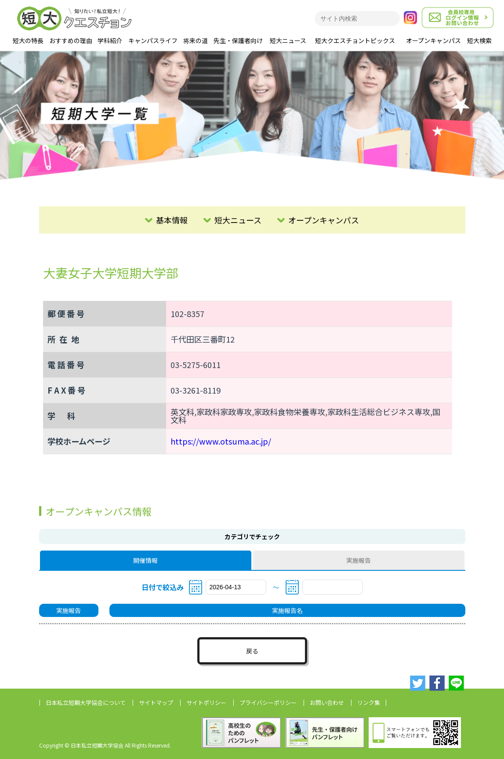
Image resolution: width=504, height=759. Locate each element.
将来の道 (195, 40)
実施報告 (358, 560)
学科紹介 (110, 40)
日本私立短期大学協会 (86, 702)
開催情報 (145, 560)
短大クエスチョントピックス (355, 40)
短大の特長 (28, 40)
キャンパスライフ (153, 40)
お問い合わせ (327, 702)
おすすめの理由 (70, 40)
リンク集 (368, 702)
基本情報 (172, 220)
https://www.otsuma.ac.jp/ (220, 441)
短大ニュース (288, 40)
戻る (252, 650)
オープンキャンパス (433, 40)
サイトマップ (156, 702)
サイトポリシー (206, 702)
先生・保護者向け (238, 40)
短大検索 (479, 40)
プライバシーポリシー (268, 702)
